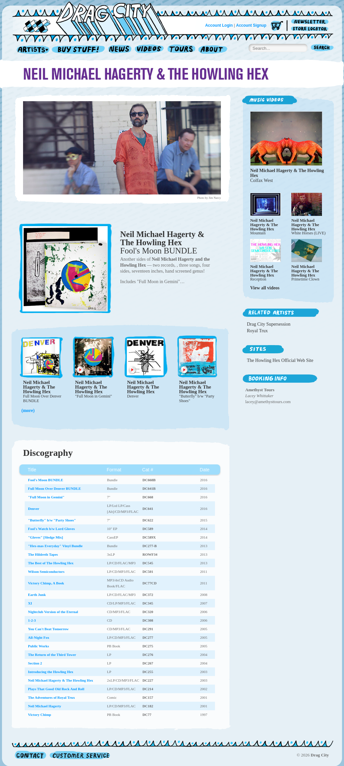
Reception (258, 279)
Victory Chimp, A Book (46, 583)
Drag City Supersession (268, 324)
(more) (28, 410)
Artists (31, 50)
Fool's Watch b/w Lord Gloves (51, 529)
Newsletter (310, 21)
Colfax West (261, 180)
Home (94, 17)
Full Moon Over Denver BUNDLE (54, 488)
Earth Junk (37, 595)
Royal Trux (257, 330)
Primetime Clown (305, 279)
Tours (181, 50)
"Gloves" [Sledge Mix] (45, 537)
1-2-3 (32, 620)
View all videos (264, 287)
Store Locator (310, 28)
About (213, 50)
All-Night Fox (38, 637)
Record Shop (79, 50)
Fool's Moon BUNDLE (158, 250)
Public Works (38, 646)
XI (30, 603)
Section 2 (35, 663)
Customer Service (79, 755)
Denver (133, 396)
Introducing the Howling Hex (50, 672)
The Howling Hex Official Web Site (280, 360)
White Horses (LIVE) (308, 233)
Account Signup (251, 25)
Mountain (258, 233)
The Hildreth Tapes (43, 554)
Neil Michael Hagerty (44, 706)
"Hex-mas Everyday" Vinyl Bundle (55, 546)
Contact (30, 755)
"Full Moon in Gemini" (93, 396)
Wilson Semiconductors (46, 572)
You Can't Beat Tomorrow (48, 629)
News (120, 50)
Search (322, 48)
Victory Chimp (39, 715)
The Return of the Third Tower (52, 655)
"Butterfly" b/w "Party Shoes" (52, 520)
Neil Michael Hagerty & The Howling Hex (162, 238)
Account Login (219, 25)
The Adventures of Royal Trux (51, 697)
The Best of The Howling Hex (50, 563)
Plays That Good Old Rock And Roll (56, 689)
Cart (276, 26)
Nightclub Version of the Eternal (53, 612)
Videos (149, 50)
